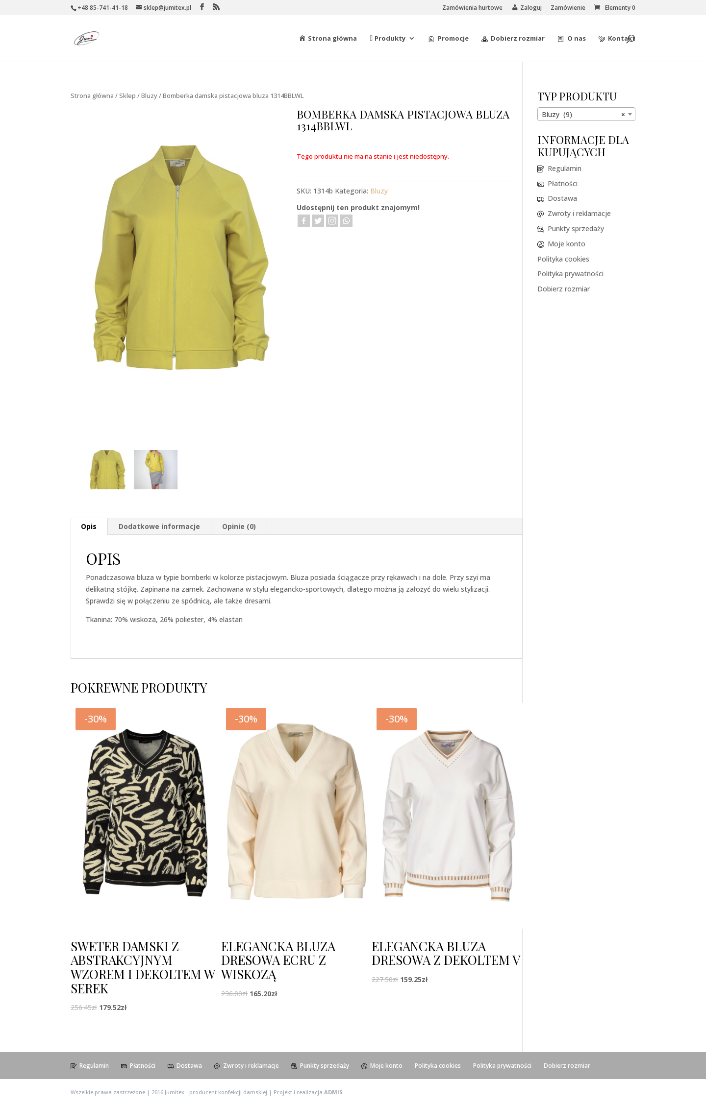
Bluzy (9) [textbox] (583, 114)
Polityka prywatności (570, 273)
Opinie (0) (239, 526)
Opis (89, 526)
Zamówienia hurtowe (472, 8)
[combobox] (586, 114)
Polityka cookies (563, 259)
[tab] (89, 526)
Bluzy (149, 95)
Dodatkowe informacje (159, 526)
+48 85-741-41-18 (102, 7)
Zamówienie (568, 8)
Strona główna (92, 95)
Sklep (127, 95)
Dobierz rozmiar (563, 288)
